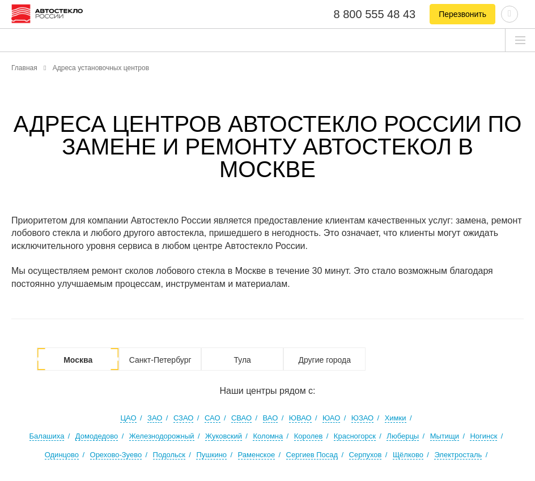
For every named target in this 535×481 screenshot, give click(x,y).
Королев (308, 436)
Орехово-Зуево (116, 454)
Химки (395, 418)
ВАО (270, 418)
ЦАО (128, 418)
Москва (77, 359)
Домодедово (96, 436)
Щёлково (408, 454)
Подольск (169, 454)
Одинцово (62, 454)
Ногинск (483, 436)
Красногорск (355, 436)
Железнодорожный (161, 436)
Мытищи (444, 436)
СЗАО (183, 418)
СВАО (241, 418)
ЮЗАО (362, 418)
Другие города (324, 359)
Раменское (256, 454)
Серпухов (365, 454)
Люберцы (403, 436)
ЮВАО (300, 418)
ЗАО (154, 418)
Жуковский (223, 436)
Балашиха (47, 436)
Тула (241, 359)
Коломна (268, 436)
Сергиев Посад (312, 454)
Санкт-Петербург (160, 359)
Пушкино (211, 454)
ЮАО (331, 418)
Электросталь (458, 454)
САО (212, 418)
